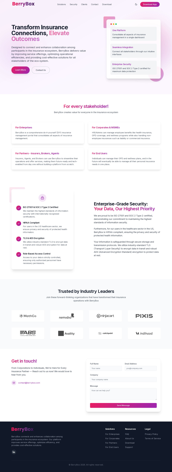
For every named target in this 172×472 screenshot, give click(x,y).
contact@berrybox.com (29, 383)
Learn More (20, 70)
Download (107, 4)
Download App (150, 4)
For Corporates (112, 438)
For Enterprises (112, 434)
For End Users (112, 447)
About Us (129, 438)
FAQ (127, 434)
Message (94, 386)
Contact (94, 4)
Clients (84, 4)
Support (129, 447)
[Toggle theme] (136, 4)
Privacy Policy (151, 434)
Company (94, 375)
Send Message (123, 405)
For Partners (111, 443)
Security (73, 4)
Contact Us (41, 70)
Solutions (61, 4)
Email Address (131, 364)
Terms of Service (153, 438)
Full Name (94, 364)
